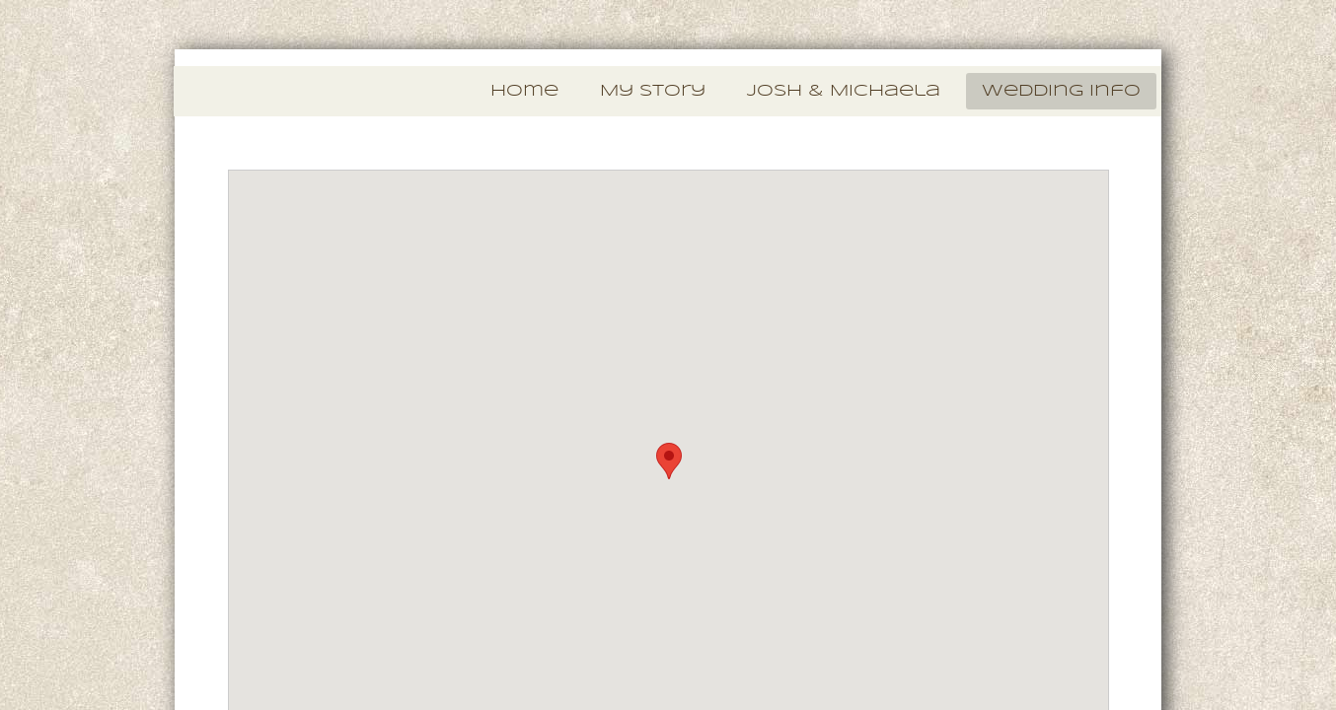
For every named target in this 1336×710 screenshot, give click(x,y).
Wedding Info (1061, 91)
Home (524, 91)
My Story (652, 91)
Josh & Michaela (843, 91)
